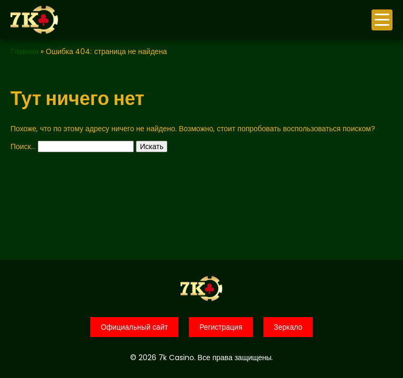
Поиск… (23, 146)
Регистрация (220, 327)
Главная (24, 51)
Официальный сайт (134, 327)
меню (382, 19)
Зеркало (288, 327)
